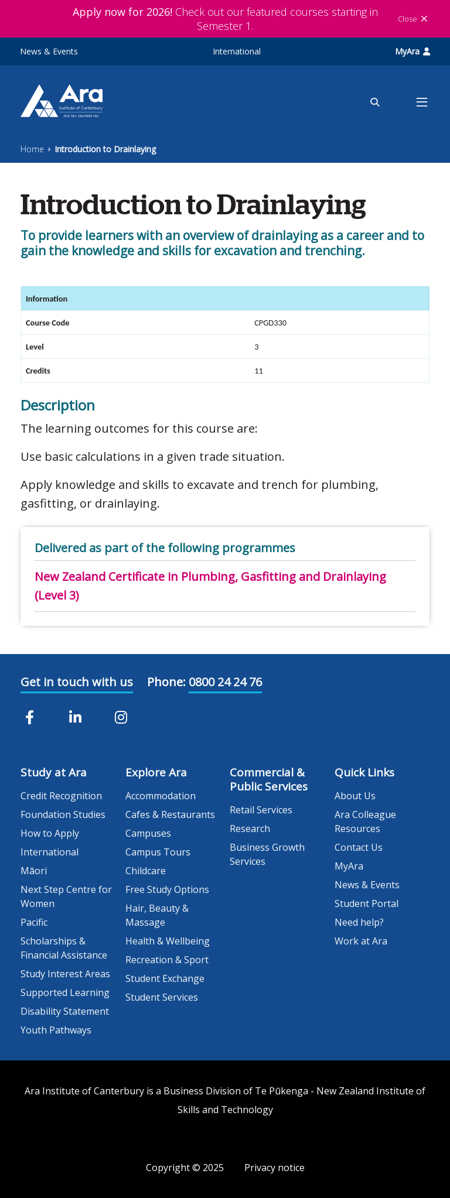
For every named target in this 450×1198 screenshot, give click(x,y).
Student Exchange (164, 978)
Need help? (359, 922)
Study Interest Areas (65, 973)
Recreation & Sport (167, 959)
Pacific (34, 922)
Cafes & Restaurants (170, 814)
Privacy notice (274, 1167)
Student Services (161, 997)
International (237, 51)
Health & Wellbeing (167, 941)
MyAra (412, 51)
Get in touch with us (77, 682)
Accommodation (160, 795)
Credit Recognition (61, 795)
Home (32, 149)
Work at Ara (361, 941)
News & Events (49, 51)
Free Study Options (167, 889)
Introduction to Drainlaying (105, 149)
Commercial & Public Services (269, 779)
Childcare (145, 870)
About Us (355, 795)
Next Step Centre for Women (66, 896)
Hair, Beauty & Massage (157, 915)
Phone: (166, 682)
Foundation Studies (63, 814)
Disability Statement (65, 1011)
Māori (34, 870)
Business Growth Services (267, 854)
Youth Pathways (56, 1030)
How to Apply (50, 833)
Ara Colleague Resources (365, 821)
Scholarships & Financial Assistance (64, 948)
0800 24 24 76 (225, 682)
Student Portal (366, 903)
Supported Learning (65, 992)
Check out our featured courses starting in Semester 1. (225, 19)
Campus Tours (157, 852)
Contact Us (359, 847)
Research (250, 828)
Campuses (148, 833)
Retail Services (261, 809)
